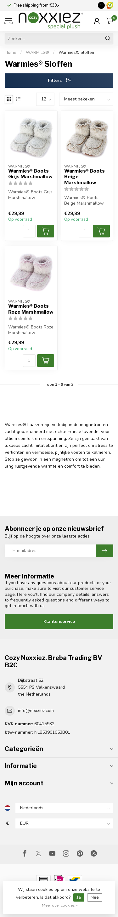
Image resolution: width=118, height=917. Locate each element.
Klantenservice (59, 621)
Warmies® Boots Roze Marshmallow (30, 309)
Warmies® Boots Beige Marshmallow (84, 176)
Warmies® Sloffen (76, 52)
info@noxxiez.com (36, 711)
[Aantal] (29, 231)
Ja (79, 897)
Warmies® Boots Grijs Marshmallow (30, 173)
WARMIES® (38, 52)
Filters (59, 80)
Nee (95, 897)
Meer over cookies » (60, 905)
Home (10, 52)
